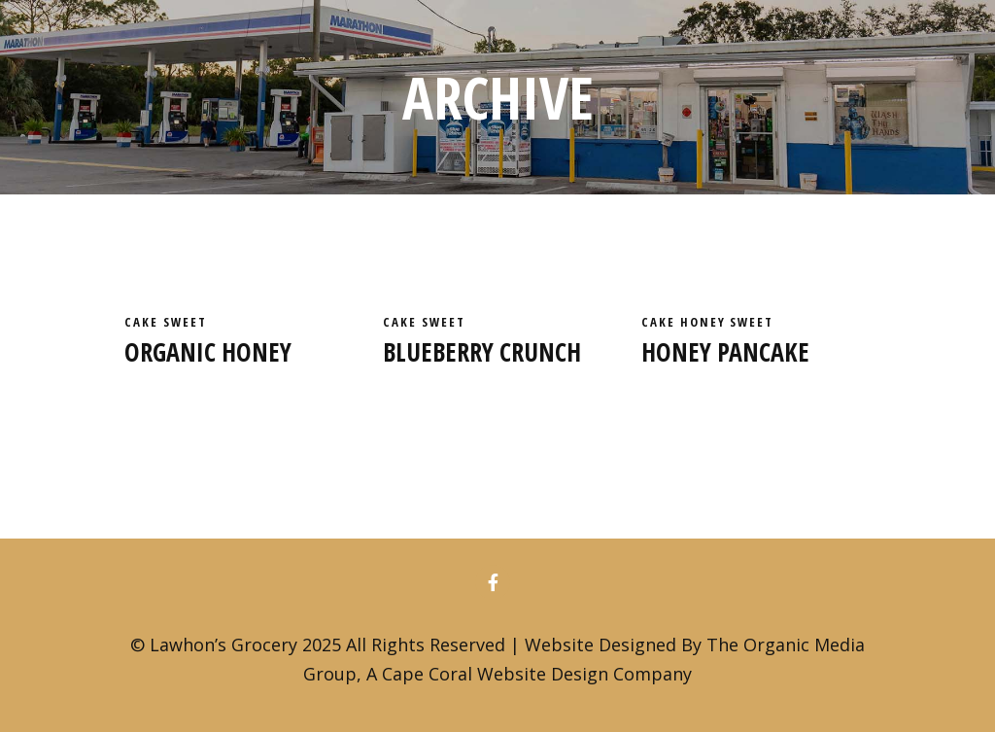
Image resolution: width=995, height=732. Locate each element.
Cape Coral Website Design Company (537, 673)
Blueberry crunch (482, 351)
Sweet (185, 322)
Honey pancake (725, 351)
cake (143, 322)
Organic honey (208, 351)
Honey (705, 322)
